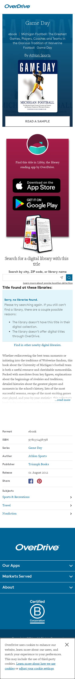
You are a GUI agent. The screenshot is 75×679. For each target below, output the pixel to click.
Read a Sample (37, 121)
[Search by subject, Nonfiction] (37, 514)
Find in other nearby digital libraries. (37, 345)
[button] (37, 566)
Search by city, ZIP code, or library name (38, 272)
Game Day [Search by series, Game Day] (35, 448)
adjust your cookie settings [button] (36, 668)
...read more (62, 400)
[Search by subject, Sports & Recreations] (37, 498)
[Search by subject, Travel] (37, 506)
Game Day (44, 48)
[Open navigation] (68, 6)
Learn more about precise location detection (48, 283)
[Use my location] (61, 277)
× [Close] (67, 644)
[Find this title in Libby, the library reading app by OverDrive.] (37, 188)
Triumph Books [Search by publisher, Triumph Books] (38, 464)
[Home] (17, 7)
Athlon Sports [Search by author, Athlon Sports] (40, 55)
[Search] (69, 277)
